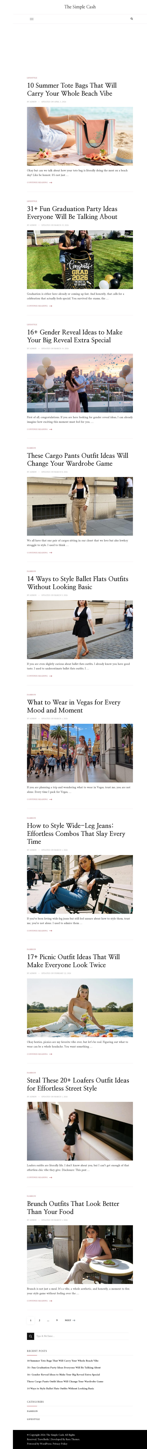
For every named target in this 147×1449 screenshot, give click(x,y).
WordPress (46, 1444)
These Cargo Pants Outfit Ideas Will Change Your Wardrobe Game (65, 1382)
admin (33, 101)
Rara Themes (72, 1439)
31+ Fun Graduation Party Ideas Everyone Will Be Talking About (64, 1368)
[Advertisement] (80, 45)
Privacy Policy (60, 1444)
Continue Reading (39, 182)
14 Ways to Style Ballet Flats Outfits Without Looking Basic (60, 1389)
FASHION (31, 448)
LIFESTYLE (32, 78)
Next (70, 1320)
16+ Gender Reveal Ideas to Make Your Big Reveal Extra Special (63, 1375)
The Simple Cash (80, 7)
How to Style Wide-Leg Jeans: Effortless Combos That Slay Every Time (76, 834)
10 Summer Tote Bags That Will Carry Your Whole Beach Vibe (62, 1361)
